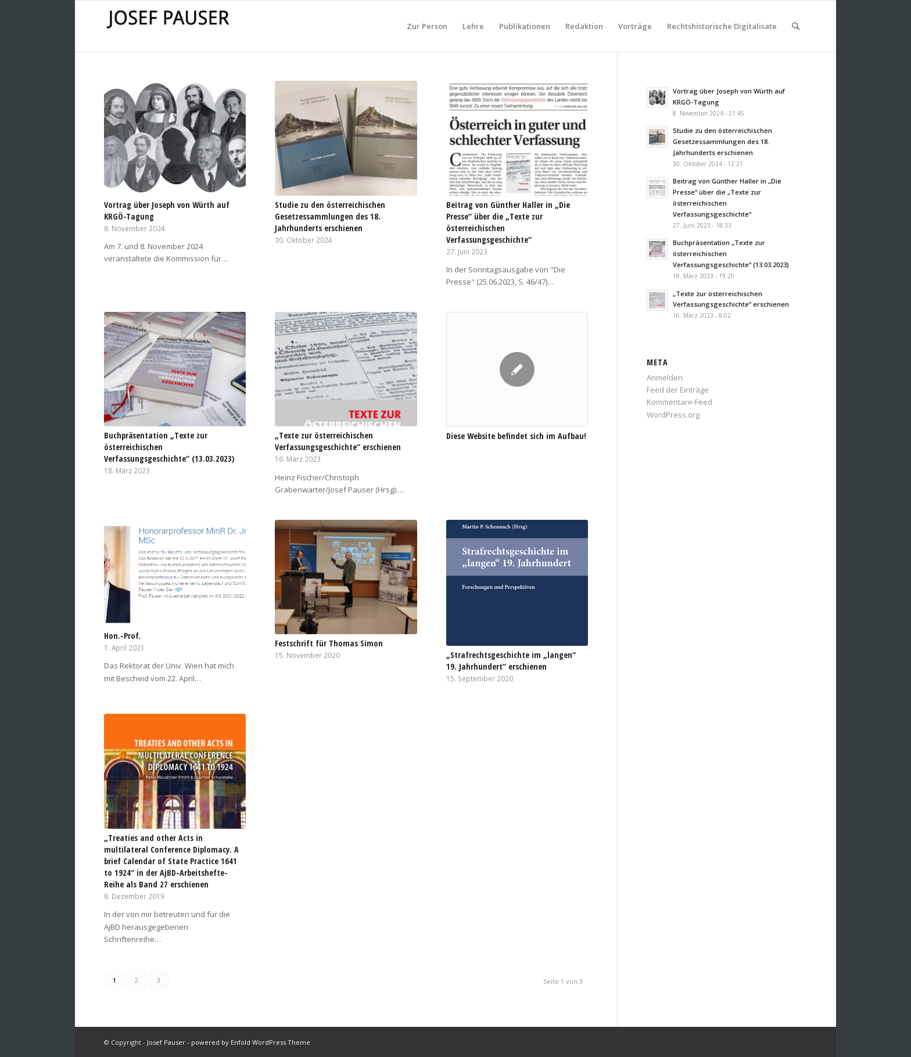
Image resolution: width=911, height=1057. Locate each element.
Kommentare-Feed (679, 402)
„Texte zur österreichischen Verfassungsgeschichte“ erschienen (338, 441)
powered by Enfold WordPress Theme (250, 1042)
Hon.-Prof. (122, 635)
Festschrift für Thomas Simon (329, 643)
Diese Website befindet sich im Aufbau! (516, 435)
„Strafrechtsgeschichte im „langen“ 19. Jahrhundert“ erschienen (511, 660)
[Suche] (795, 26)
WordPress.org (673, 414)
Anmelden (665, 377)
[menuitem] (427, 26)
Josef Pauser (166, 1042)
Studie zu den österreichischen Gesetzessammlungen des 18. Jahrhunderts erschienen (330, 216)
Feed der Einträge (678, 389)
